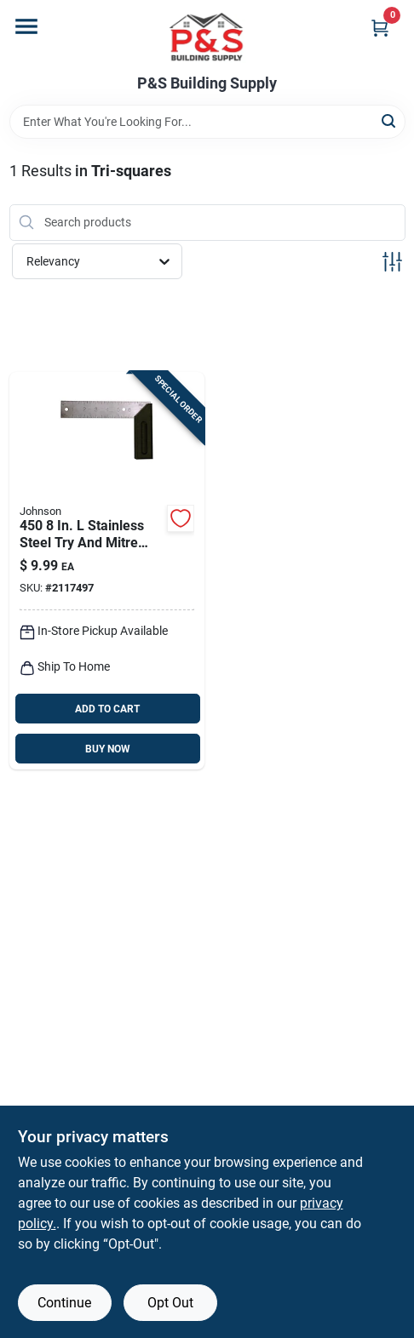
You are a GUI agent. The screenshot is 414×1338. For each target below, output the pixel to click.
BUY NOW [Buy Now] (107, 749)
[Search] (389, 120)
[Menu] (26, 26)
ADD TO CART (107, 709)
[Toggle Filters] (392, 262)
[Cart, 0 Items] (379, 28)
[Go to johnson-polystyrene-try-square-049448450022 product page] (106, 571)
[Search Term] (207, 122)
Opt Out (170, 1303)
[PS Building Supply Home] (207, 37)
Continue (64, 1303)
